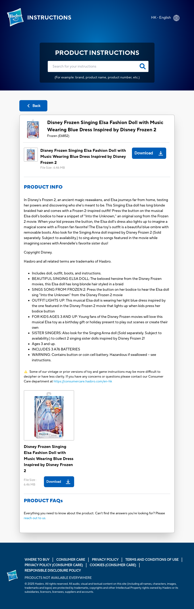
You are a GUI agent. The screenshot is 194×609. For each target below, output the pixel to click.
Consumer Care (70, 560)
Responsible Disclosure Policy (53, 571)
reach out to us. (35, 518)
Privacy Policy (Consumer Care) (54, 565)
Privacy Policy (105, 560)
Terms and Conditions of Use (151, 560)
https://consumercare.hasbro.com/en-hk (83, 381)
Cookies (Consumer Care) (113, 565)
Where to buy (37, 560)
